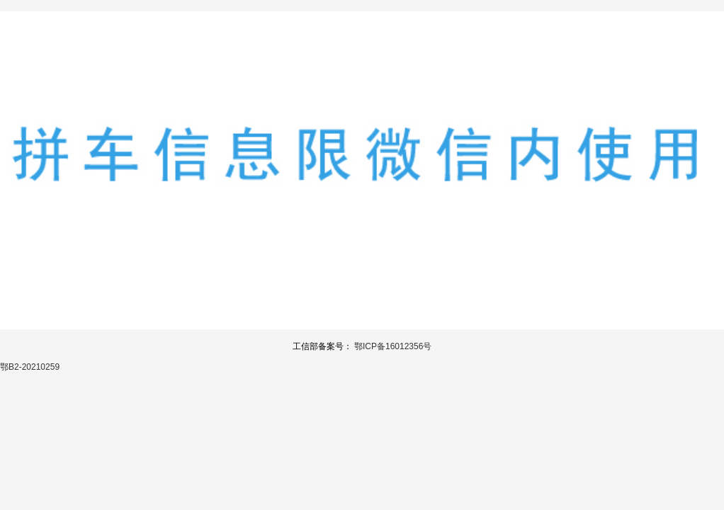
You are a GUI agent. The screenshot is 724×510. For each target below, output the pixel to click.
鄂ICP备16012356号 (392, 346)
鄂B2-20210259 (30, 367)
